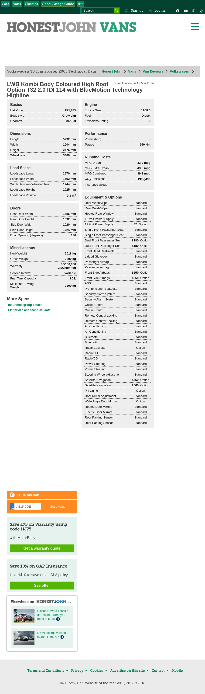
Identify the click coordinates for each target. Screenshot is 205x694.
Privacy (77, 671)
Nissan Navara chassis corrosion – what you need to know (52, 615)
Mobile (177, 671)
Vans (17, 4)
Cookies (96, 671)
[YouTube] (185, 10)
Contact (158, 671)
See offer (42, 585)
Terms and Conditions (45, 671)
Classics (31, 4)
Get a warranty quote (41, 548)
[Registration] (25, 506)
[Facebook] (177, 10)
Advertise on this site (127, 671)
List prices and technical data (29, 310)
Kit (80, 4)
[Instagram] (193, 10)
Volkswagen (179, 71)
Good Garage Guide (58, 4)
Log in (157, 10)
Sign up (134, 10)
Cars (5, 4)
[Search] (116, 10)
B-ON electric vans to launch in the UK (51, 634)
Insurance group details (25, 305)
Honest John (111, 71)
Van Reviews (153, 71)
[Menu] (194, 26)
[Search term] (100, 10)
